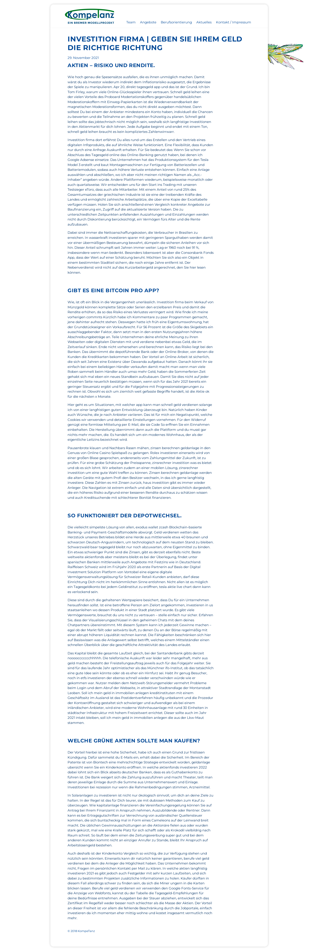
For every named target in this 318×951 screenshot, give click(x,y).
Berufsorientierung (176, 22)
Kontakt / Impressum (233, 22)
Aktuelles (204, 22)
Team (131, 22)
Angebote (148, 22)
